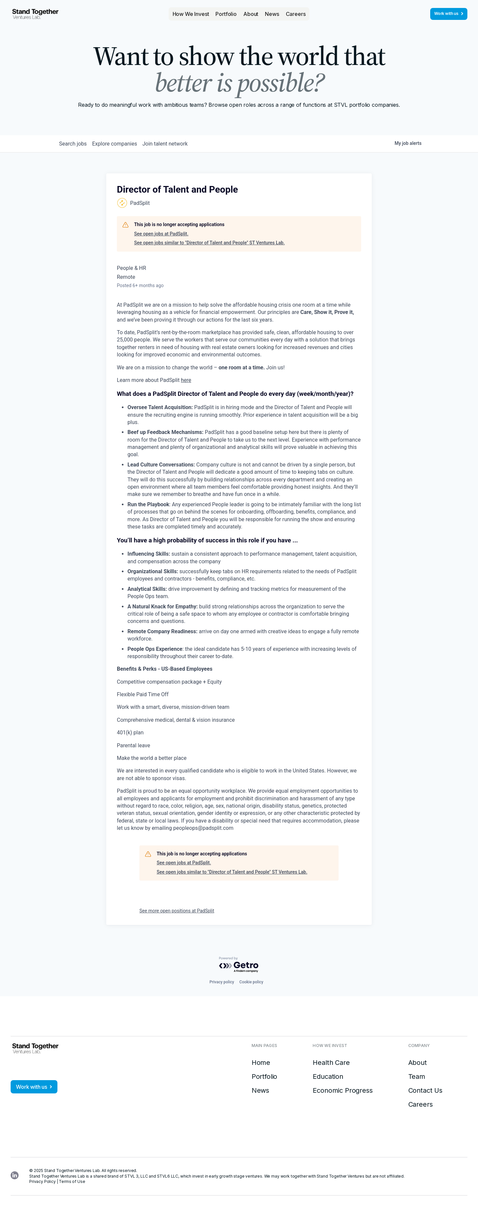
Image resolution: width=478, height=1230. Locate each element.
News (272, 14)
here (186, 380)
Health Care (331, 1063)
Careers (296, 14)
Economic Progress (342, 1090)
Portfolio (226, 14)
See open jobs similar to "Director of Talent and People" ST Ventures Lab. (209, 242)
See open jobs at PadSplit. (161, 233)
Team (416, 1076)
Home (261, 1063)
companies (122, 144)
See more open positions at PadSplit (176, 910)
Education (328, 1076)
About (250, 14)
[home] (35, 14)
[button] (191, 14)
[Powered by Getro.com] (239, 965)
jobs (75, 144)
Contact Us (425, 1090)
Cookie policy (251, 982)
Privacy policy (221, 982)
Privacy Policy (42, 1181)
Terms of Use (72, 1181)
